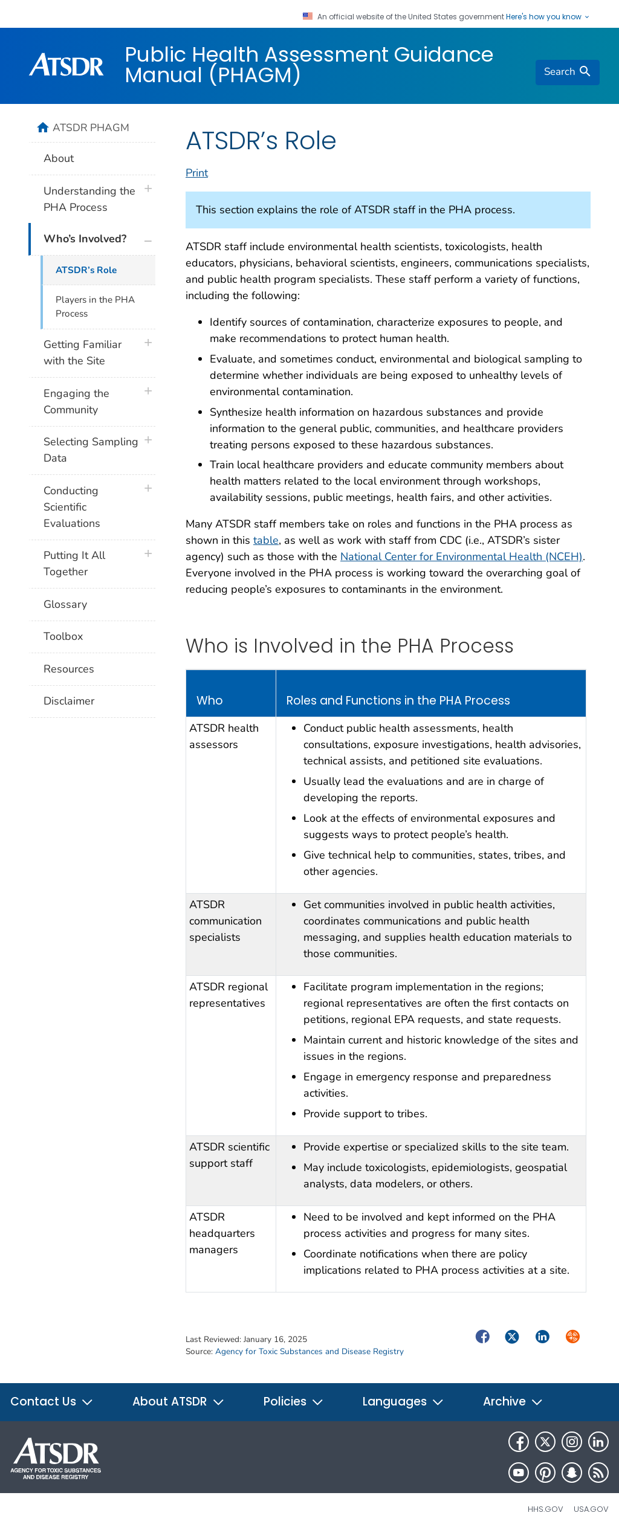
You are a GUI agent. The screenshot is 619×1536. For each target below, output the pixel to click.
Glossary (65, 604)
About (59, 158)
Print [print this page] (197, 173)
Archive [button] (513, 1401)
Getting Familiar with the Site (83, 352)
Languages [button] (403, 1401)
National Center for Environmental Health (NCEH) (461, 556)
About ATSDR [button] (178, 1401)
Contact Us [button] (52, 1401)
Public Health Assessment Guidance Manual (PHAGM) (309, 64)
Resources (69, 669)
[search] (568, 72)
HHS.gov (545, 1509)
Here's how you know (548, 17)
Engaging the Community (76, 401)
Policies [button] (294, 1401)
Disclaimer (69, 701)
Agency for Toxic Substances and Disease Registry (309, 1351)
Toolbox (63, 636)
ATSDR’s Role (86, 270)
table (266, 540)
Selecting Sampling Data (91, 449)
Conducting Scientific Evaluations (72, 507)
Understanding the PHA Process (89, 199)
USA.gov (591, 1509)
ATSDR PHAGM (91, 127)
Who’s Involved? (85, 238)
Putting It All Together (74, 563)
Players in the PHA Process (95, 307)
